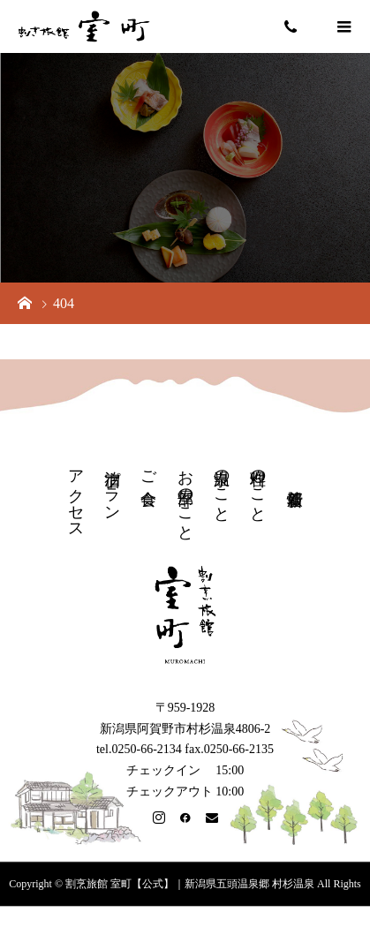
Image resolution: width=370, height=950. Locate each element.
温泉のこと (221, 487)
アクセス (76, 495)
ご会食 (148, 469)
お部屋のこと (185, 496)
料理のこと (258, 487)
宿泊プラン (112, 486)
